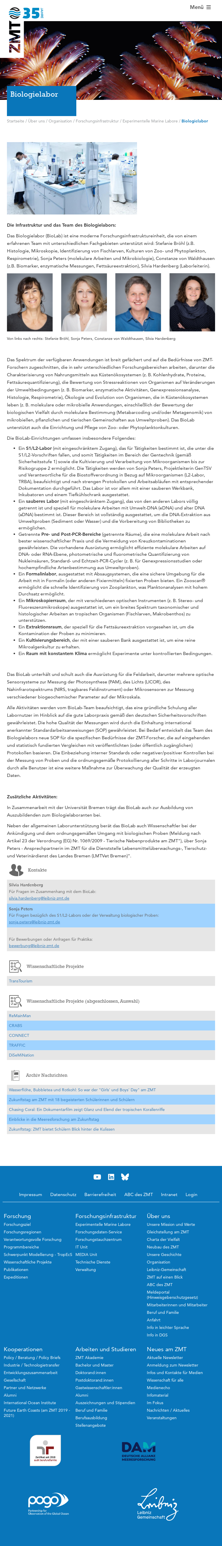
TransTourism (20, 981)
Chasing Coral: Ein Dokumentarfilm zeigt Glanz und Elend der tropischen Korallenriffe (87, 1109)
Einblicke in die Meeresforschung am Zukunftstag (54, 1119)
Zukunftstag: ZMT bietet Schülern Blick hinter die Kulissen (62, 1129)
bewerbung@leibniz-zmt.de (34, 945)
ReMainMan (20, 1015)
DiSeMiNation (21, 1055)
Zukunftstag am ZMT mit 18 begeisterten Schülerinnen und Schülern (72, 1099)
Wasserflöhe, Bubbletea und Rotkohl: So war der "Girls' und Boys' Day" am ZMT (82, 1089)
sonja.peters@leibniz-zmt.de (34, 922)
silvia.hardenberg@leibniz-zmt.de (39, 898)
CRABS (15, 1025)
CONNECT (19, 1035)
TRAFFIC (17, 1045)
